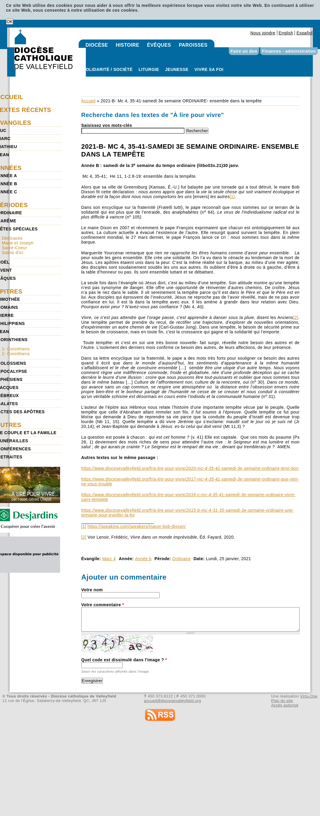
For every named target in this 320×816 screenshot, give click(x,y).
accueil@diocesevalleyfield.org (172, 700)
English (286, 33)
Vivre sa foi (208, 69)
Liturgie (148, 69)
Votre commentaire (102, 604)
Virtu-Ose (309, 696)
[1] (232, 196)
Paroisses (193, 45)
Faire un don (244, 51)
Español (304, 33)
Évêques (159, 45)
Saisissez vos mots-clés (106, 125)
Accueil (88, 100)
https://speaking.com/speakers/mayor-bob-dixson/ (137, 526)
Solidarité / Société (107, 69)
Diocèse (97, 45)
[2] (295, 317)
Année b (143, 558)
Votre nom (92, 589)
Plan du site (282, 700)
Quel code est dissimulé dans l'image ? (124, 659)
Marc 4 (109, 558)
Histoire (127, 45)
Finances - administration (289, 51)
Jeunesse (176, 69)
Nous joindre (262, 33)
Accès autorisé (284, 705)
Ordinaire (181, 558)
